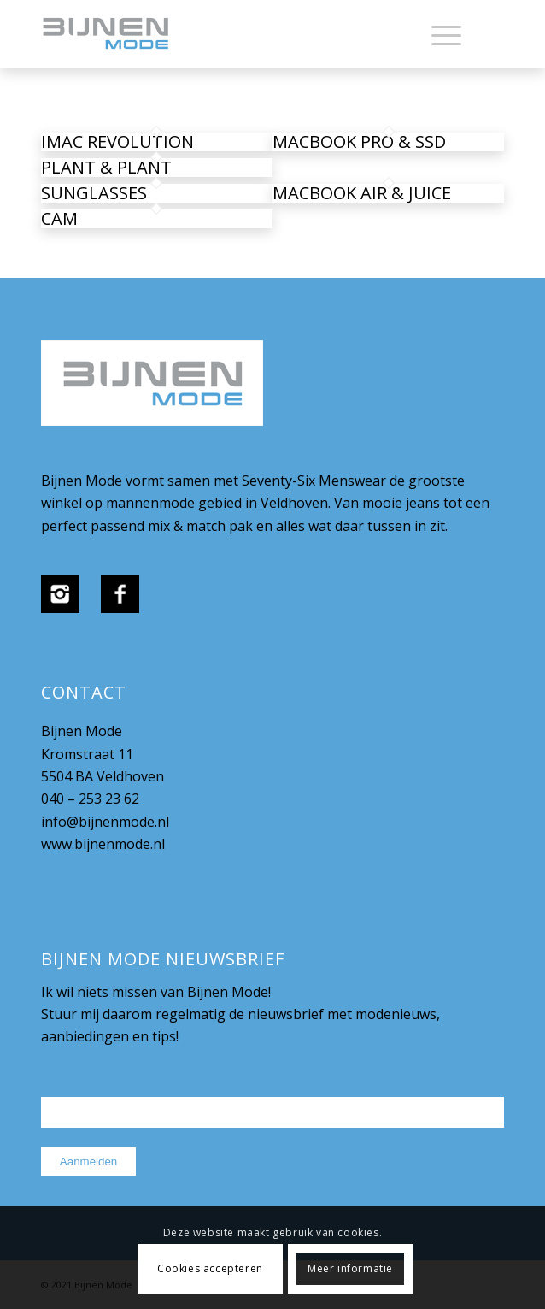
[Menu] (437, 34)
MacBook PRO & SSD (359, 141)
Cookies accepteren (210, 1268)
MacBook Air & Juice (361, 192)
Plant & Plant (106, 167)
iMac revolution (117, 141)
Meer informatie (350, 1268)
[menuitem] (437, 34)
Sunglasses (94, 192)
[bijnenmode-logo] (226, 34)
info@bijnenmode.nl (105, 821)
